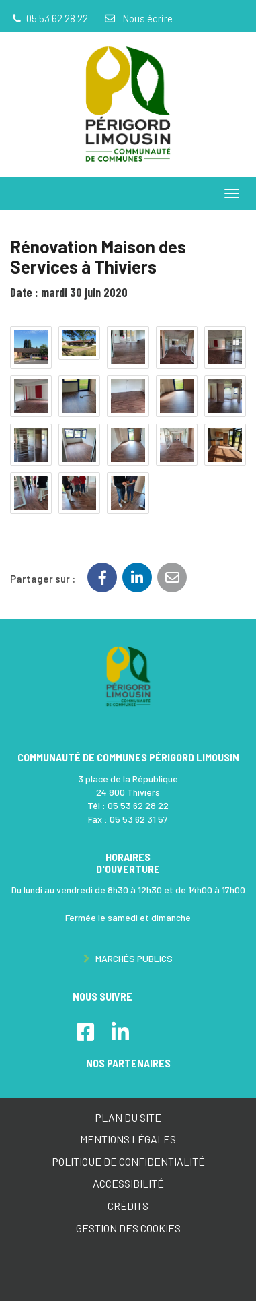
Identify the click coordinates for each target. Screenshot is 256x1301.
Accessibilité (128, 1183)
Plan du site (128, 1117)
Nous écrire (137, 18)
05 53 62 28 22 (138, 805)
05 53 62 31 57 (139, 819)
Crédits (128, 1205)
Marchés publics (128, 958)
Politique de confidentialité (128, 1161)
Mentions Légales (128, 1139)
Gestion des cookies (128, 1227)
